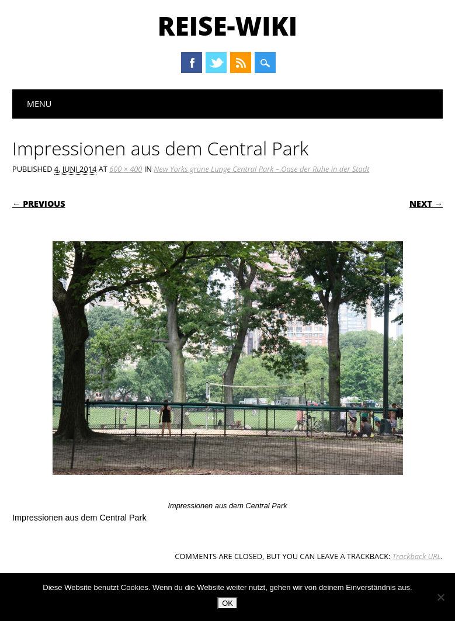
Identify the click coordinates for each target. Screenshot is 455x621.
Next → (426, 203)
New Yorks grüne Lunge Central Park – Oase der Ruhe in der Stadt (261, 169)
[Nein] (440, 597)
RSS (240, 62)
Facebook (191, 62)
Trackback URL (417, 556)
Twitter (216, 62)
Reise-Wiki (227, 25)
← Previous (38, 203)
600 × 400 (125, 169)
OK (227, 603)
